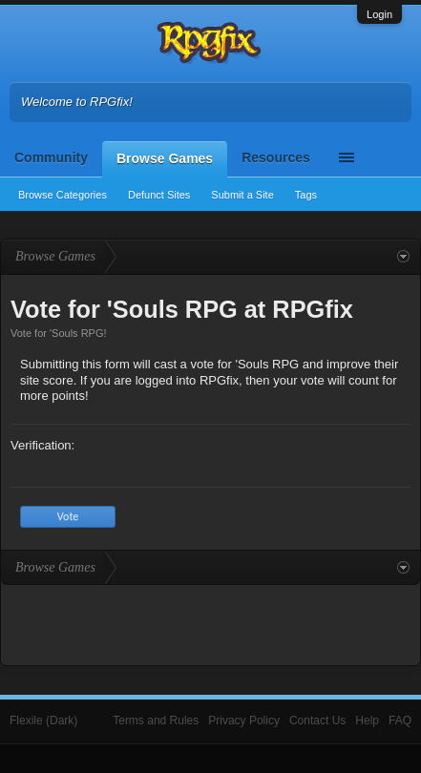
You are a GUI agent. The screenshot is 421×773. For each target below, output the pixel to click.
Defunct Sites (159, 194)
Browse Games (164, 158)
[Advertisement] (211, 623)
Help (367, 720)
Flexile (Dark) (43, 720)
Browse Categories (62, 194)
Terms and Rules (156, 720)
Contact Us (317, 720)
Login (379, 14)
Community (51, 157)
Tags (306, 194)
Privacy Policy (244, 720)
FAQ (400, 720)
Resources (276, 157)
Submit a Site (242, 194)
